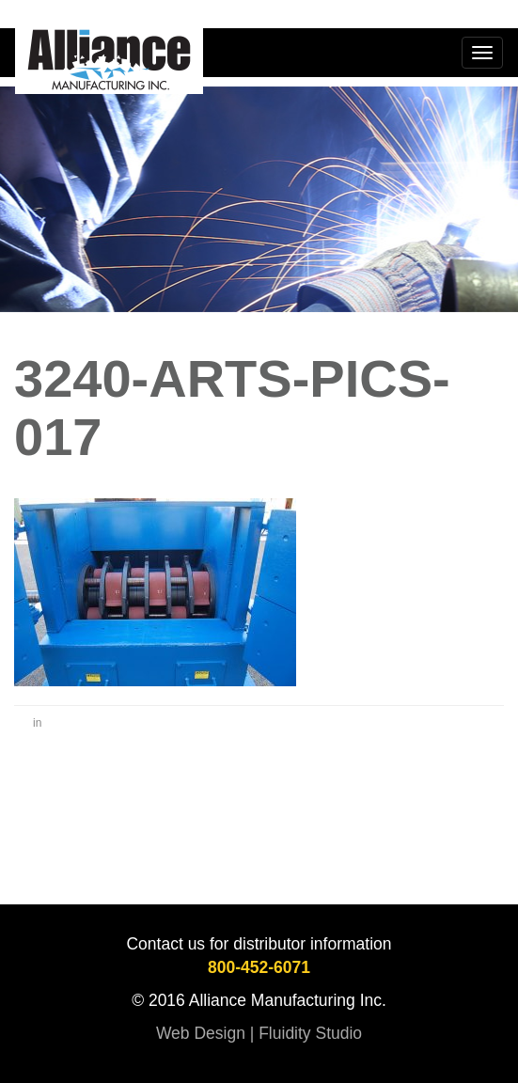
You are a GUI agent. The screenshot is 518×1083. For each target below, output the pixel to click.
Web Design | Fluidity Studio (259, 1033)
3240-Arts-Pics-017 (232, 407)
